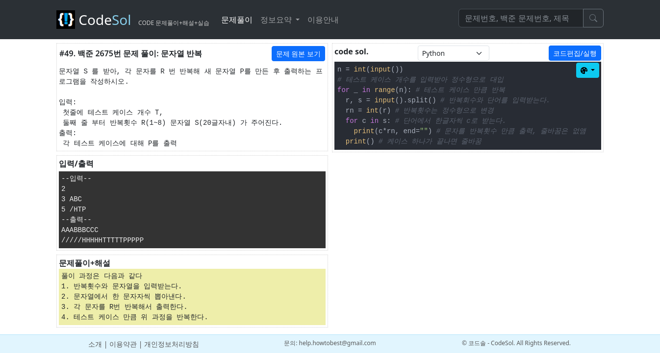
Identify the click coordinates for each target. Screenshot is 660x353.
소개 (95, 344)
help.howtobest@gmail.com (337, 343)
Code (132, 19)
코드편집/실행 (575, 53)
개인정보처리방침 (171, 344)
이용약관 (123, 344)
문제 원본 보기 (298, 53)
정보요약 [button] (277, 19)
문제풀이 (237, 19)
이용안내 (323, 19)
